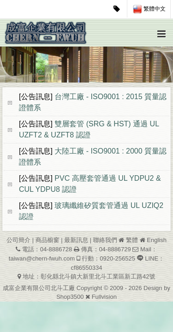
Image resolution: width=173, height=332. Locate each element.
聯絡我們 (105, 240)
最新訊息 (76, 240)
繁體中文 (149, 9)
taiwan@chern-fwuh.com (42, 258)
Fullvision (104, 296)
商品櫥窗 (48, 240)
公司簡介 (18, 240)
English (157, 240)
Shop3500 (70, 296)
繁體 (132, 240)
